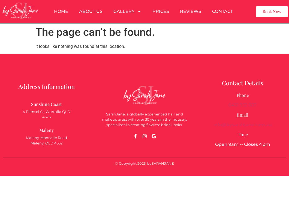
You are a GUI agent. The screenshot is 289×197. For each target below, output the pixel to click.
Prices (160, 11)
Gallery (127, 11)
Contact (222, 11)
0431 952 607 (242, 105)
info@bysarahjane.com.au (242, 124)
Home (61, 11)
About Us (91, 11)
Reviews (190, 11)
